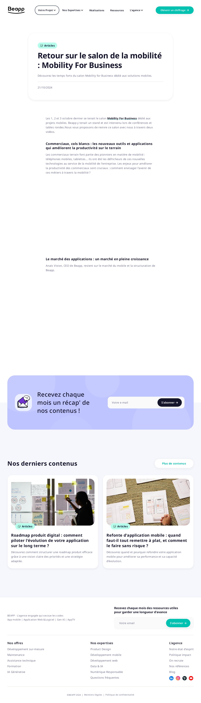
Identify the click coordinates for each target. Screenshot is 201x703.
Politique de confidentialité (119, 694)
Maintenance (15, 654)
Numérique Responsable (106, 671)
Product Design (100, 649)
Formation (14, 666)
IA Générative (16, 671)
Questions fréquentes (104, 677)
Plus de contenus (174, 463)
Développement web (104, 660)
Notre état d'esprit (181, 649)
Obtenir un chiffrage (174, 10)
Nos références (179, 666)
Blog (172, 671)
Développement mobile (105, 654)
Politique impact (180, 654)
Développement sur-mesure (25, 649)
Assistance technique (21, 660)
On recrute (176, 660)
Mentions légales (93, 694)
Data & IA (96, 666)
